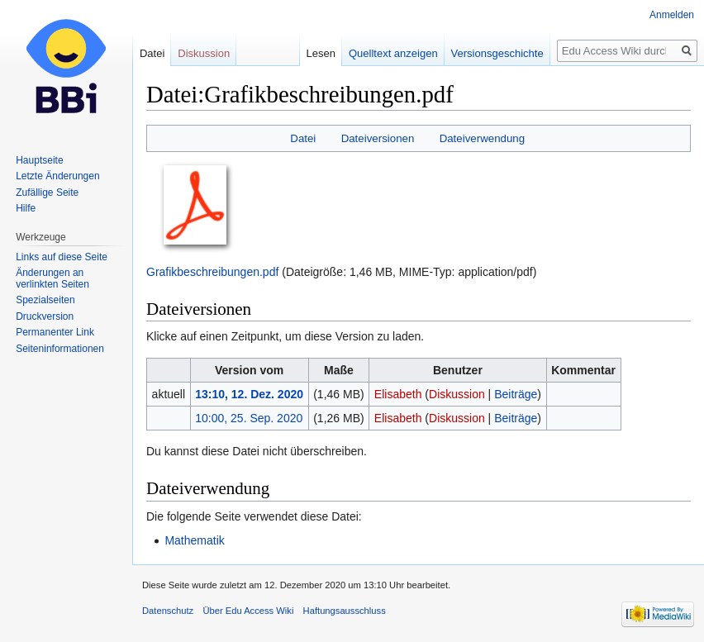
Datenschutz (167, 611)
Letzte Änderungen (57, 176)
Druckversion (45, 316)
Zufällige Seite (47, 192)
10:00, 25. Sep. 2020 (248, 418)
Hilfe (26, 208)
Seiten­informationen (60, 348)
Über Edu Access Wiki (247, 611)
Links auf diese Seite (61, 257)
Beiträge (515, 394)
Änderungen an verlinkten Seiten (52, 278)
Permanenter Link (55, 332)
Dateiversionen (378, 138)
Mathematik (194, 540)
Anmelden (671, 15)
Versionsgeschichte (497, 53)
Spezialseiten (45, 300)
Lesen (321, 53)
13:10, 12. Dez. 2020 (249, 394)
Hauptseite (39, 160)
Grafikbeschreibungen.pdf (212, 271)
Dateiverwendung (483, 138)
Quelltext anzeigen (393, 53)
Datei (303, 138)
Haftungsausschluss (344, 611)
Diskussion (457, 394)
